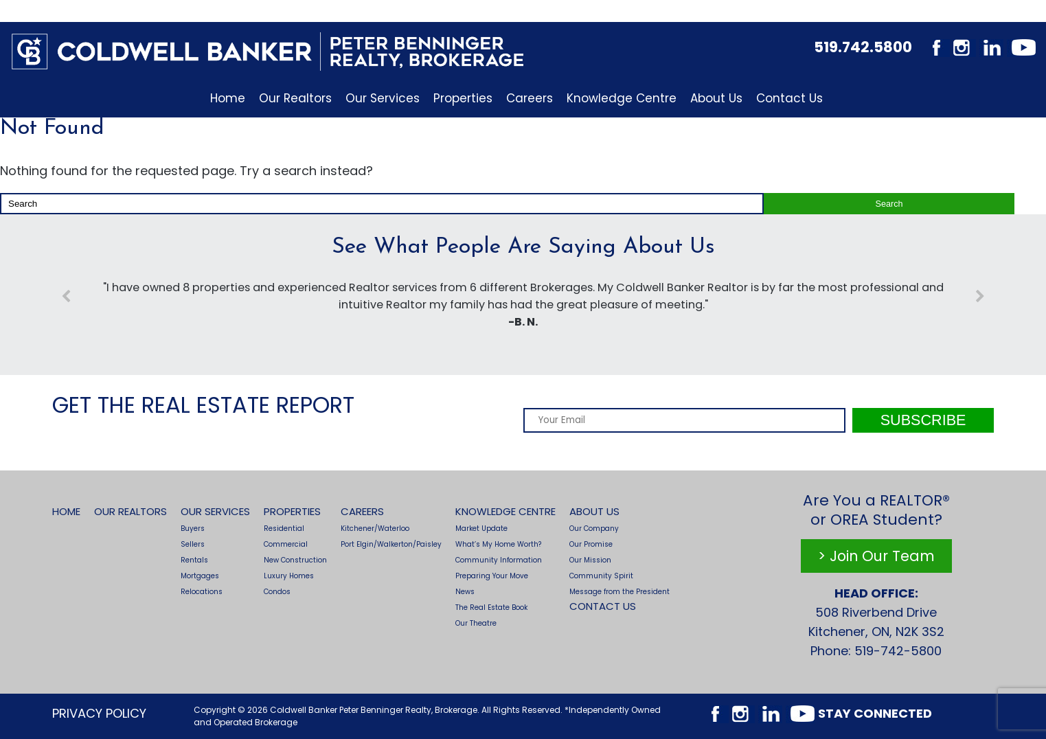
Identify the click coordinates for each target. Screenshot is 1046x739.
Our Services (382, 98)
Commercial (286, 544)
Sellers (193, 544)
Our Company (594, 528)
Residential (284, 528)
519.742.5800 (863, 47)
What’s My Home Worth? (498, 544)
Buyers (193, 528)
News (465, 592)
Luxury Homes (289, 576)
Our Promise (591, 544)
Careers (529, 98)
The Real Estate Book (491, 607)
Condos (277, 592)
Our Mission (590, 560)
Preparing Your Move (491, 576)
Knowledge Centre (622, 98)
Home (227, 98)
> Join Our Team (876, 556)
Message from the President (619, 592)
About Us (716, 98)
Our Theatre (476, 623)
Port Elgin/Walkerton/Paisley (391, 544)
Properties (462, 98)
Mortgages (200, 576)
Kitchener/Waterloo (375, 528)
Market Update (481, 528)
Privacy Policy (99, 713)
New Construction (295, 560)
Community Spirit (601, 576)
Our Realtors (295, 98)
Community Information (498, 560)
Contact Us (789, 98)
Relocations (202, 592)
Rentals (194, 560)
